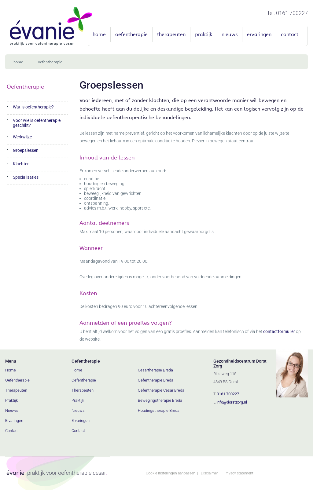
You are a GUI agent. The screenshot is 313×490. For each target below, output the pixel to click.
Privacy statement (238, 473)
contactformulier (279, 331)
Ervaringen (259, 34)
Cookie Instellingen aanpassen (170, 473)
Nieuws (230, 34)
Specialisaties (26, 177)
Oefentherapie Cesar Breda (161, 390)
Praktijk (203, 34)
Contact (289, 34)
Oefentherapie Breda (155, 380)
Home (99, 34)
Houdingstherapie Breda (158, 410)
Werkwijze (22, 136)
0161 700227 (228, 394)
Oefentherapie (131, 34)
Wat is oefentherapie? (33, 106)
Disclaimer (209, 473)
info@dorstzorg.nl (231, 402)
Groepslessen (26, 150)
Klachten (21, 163)
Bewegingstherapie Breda (160, 400)
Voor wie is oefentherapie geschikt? (37, 123)
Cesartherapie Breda (155, 370)
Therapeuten (171, 34)
